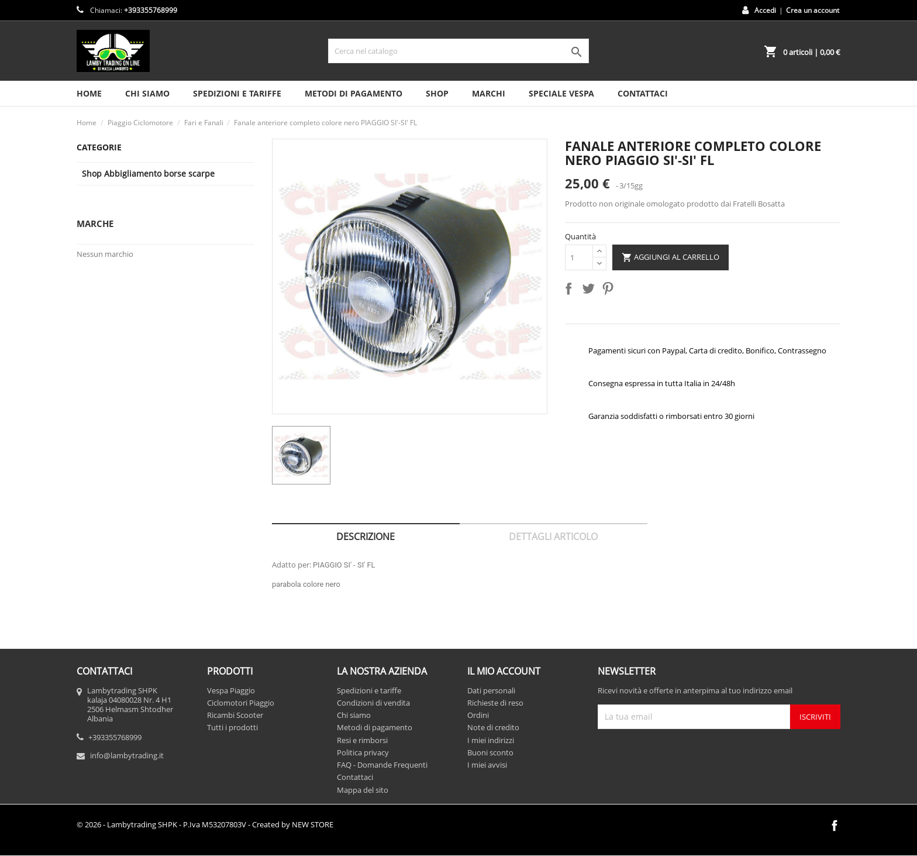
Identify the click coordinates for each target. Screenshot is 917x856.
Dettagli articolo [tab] (553, 536)
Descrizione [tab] (365, 536)
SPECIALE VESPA (561, 93)
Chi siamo (147, 93)
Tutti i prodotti (232, 727)
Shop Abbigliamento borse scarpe (148, 173)
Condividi (570, 290)
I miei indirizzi (490, 740)
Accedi (765, 10)
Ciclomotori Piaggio (240, 702)
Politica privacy (363, 752)
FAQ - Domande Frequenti (382, 764)
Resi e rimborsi (362, 740)
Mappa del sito (362, 790)
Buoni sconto (490, 752)
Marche (95, 223)
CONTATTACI (643, 93)
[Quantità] (579, 257)
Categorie (99, 147)
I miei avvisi (487, 764)
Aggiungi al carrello (670, 257)
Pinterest (610, 290)
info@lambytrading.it (127, 755)
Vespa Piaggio (231, 690)
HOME (89, 93)
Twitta (590, 290)
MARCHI (488, 93)
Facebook (834, 825)
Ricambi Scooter (235, 715)
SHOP (437, 93)
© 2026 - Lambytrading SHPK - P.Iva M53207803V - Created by (205, 824)
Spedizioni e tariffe (237, 93)
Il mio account (503, 671)
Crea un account (812, 10)
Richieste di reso (495, 702)
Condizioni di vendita (373, 702)
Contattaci (355, 777)
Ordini (478, 715)
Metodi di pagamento (353, 93)
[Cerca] (458, 51)
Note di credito (493, 727)
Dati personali (491, 690)
